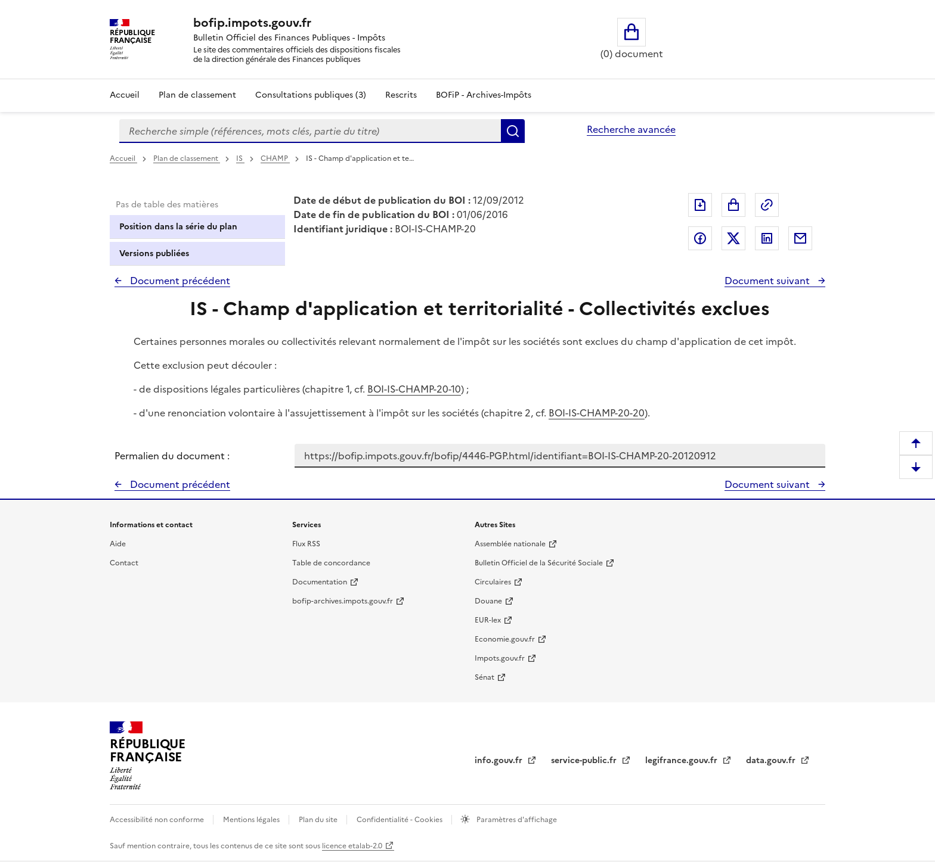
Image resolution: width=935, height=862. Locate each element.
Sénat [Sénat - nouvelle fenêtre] (484, 677)
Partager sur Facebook (700, 238)
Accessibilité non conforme (158, 819)
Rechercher (513, 131)
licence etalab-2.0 (352, 846)
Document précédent (179, 280)
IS (240, 158)
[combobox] (310, 131)
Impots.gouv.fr (500, 658)
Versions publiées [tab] (154, 253)
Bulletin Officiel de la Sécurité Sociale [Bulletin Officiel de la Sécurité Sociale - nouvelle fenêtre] (539, 563)
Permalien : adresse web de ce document (767, 205)
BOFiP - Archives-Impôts (483, 95)
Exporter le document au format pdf (700, 205)
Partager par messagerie (800, 238)
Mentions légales (252, 819)
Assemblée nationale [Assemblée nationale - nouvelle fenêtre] (510, 544)
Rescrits (401, 95)
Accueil (125, 95)
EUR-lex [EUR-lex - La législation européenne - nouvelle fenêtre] (488, 620)
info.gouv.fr (500, 760)
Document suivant (768, 280)
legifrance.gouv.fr (682, 760)
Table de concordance (331, 563)
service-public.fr (585, 760)
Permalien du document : (172, 456)
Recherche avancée (631, 129)
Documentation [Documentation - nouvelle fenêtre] (319, 582)
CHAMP (275, 158)
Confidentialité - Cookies (400, 819)
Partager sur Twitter (733, 238)
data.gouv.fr (772, 760)
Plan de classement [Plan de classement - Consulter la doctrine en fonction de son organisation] (197, 95)
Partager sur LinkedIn (767, 238)
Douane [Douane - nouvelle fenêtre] (488, 601)
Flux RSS (306, 544)
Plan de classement (186, 158)
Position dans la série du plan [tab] (178, 226)
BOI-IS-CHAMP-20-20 (597, 413)
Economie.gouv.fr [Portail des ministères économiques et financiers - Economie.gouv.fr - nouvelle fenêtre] (505, 639)
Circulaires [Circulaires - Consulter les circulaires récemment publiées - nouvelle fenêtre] (493, 582)
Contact (124, 563)
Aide (118, 544)
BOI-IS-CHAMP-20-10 (414, 389)
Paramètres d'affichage (516, 819)
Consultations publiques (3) (310, 95)
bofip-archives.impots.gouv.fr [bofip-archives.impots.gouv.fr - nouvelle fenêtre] (342, 601)
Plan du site (319, 819)
